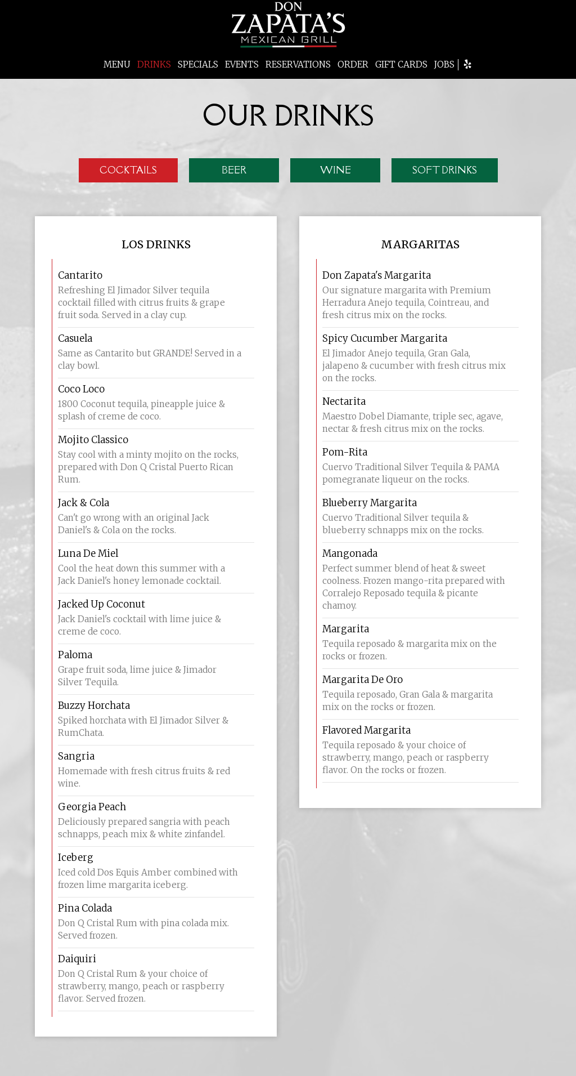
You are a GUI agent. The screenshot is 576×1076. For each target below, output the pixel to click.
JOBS (444, 64)
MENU (117, 64)
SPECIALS (198, 64)
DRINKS (154, 64)
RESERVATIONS (298, 64)
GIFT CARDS (401, 64)
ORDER (353, 64)
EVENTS (242, 64)
